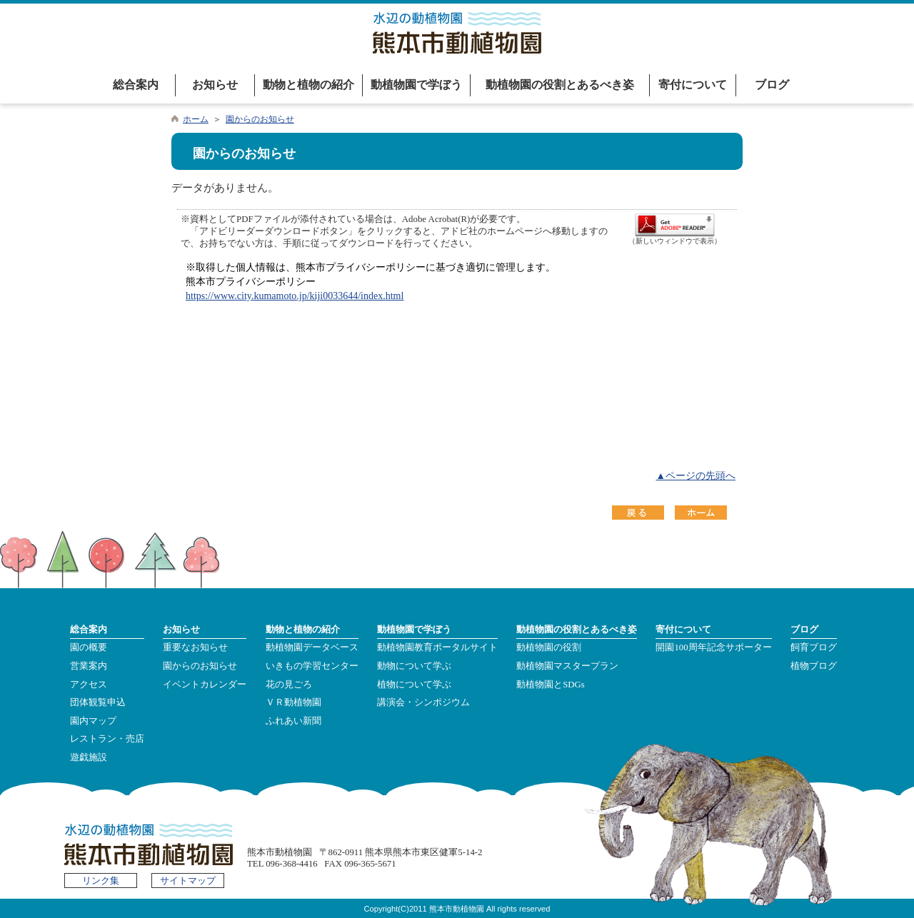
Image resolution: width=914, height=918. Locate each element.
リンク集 (100, 881)
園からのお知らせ (260, 119)
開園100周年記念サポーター (713, 647)
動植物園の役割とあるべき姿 (560, 85)
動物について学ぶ (414, 666)
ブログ (772, 85)
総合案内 (136, 85)
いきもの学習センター (312, 666)
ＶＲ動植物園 (293, 702)
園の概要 (88, 647)
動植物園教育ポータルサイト (437, 647)
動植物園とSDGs (550, 685)
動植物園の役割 (548, 647)
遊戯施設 (88, 757)
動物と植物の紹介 (308, 85)
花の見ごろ (289, 685)
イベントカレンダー (204, 685)
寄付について (692, 85)
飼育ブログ (813, 647)
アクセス (88, 685)
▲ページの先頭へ (695, 475)
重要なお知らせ (195, 647)
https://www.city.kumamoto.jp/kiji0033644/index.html (294, 296)
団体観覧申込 (98, 702)
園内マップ (93, 721)
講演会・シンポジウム (423, 702)
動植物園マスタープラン (567, 666)
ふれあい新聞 (293, 721)
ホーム (196, 119)
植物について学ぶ (414, 685)
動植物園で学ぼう (416, 85)
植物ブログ (813, 666)
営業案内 (88, 666)
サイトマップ (188, 881)
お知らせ (215, 85)
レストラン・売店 (107, 739)
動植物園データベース (312, 647)
